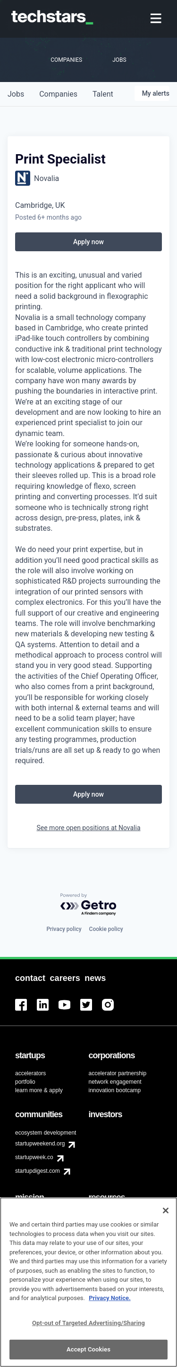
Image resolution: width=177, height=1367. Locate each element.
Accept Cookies (88, 1354)
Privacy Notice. (110, 1302)
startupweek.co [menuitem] (34, 1157)
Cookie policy (106, 929)
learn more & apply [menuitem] (39, 1090)
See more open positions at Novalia (88, 828)
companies (58, 94)
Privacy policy (63, 929)
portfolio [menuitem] (25, 1082)
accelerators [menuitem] (30, 1073)
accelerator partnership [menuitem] (118, 1073)
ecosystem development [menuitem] (45, 1132)
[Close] (165, 1214)
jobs (16, 94)
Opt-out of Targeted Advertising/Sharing (88, 1327)
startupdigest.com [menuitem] (37, 1171)
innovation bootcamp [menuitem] (115, 1090)
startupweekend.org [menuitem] (40, 1143)
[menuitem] (157, 19)
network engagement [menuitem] (115, 1082)
